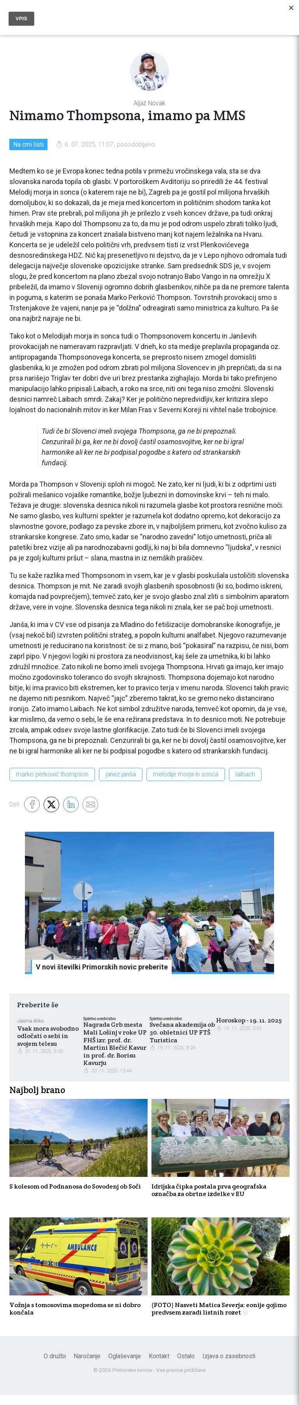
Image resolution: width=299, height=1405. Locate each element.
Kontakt (159, 1366)
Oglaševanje (124, 1366)
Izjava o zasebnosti (228, 1366)
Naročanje (87, 1366)
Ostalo (186, 1366)
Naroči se (223, 9)
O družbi (55, 1366)
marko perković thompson (52, 777)
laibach (245, 777)
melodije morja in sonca (185, 777)
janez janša (121, 777)
